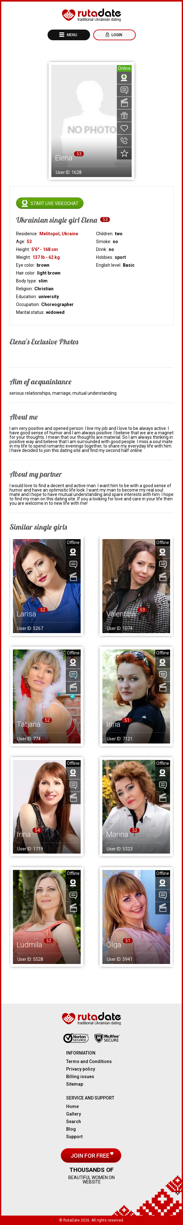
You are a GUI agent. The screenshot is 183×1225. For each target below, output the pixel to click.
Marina (117, 834)
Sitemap (74, 1084)
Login (116, 35)
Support (74, 1136)
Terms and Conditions (89, 1061)
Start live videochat (54, 203)
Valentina (121, 614)
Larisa (26, 614)
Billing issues (80, 1076)
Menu (71, 35)
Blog (71, 1129)
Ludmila (29, 944)
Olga (113, 944)
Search (73, 1121)
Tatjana (29, 724)
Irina (113, 724)
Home (72, 1106)
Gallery (73, 1113)
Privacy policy (80, 1069)
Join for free (91, 1155)
